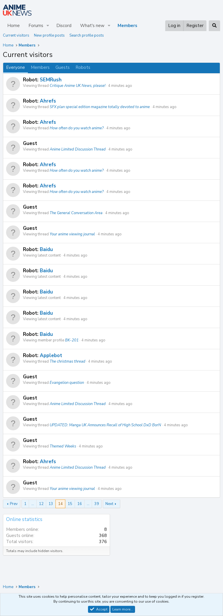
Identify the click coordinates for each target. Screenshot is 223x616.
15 (70, 503)
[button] (48, 25)
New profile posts (49, 35)
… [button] (32, 503)
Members (127, 25)
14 (60, 503)
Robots (82, 67)
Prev (14, 503)
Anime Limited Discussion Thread (78, 149)
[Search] (214, 25)
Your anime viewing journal (72, 234)
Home (13, 25)
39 (96, 503)
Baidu (46, 249)
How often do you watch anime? (77, 128)
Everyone (15, 67)
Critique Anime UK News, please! (77, 85)
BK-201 (72, 340)
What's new (92, 25)
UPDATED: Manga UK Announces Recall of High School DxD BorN (105, 425)
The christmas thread (67, 361)
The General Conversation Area (76, 213)
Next (109, 503)
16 (79, 503)
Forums (35, 25)
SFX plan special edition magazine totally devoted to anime (100, 107)
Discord (63, 25)
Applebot (51, 355)
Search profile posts (86, 35)
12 (41, 503)
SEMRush (51, 79)
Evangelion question (67, 382)
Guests (62, 67)
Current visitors (16, 35)
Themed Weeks (63, 446)
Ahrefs (48, 101)
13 (50, 503)
